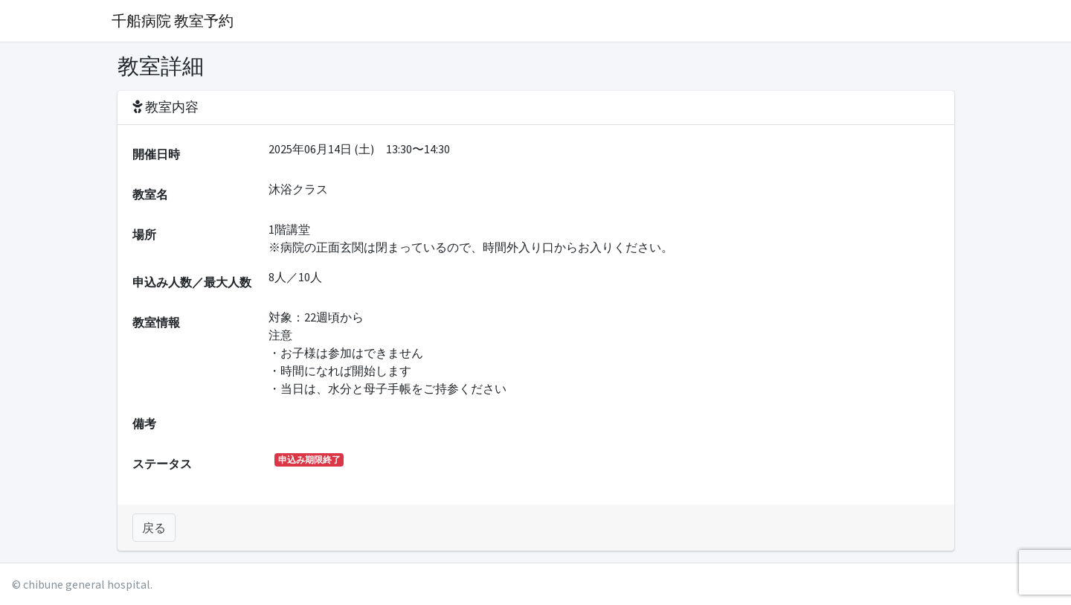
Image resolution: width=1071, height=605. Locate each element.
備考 (144, 423)
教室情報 (156, 322)
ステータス (162, 463)
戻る (154, 527)
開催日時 (156, 154)
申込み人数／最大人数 (191, 282)
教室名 (150, 194)
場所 (144, 234)
